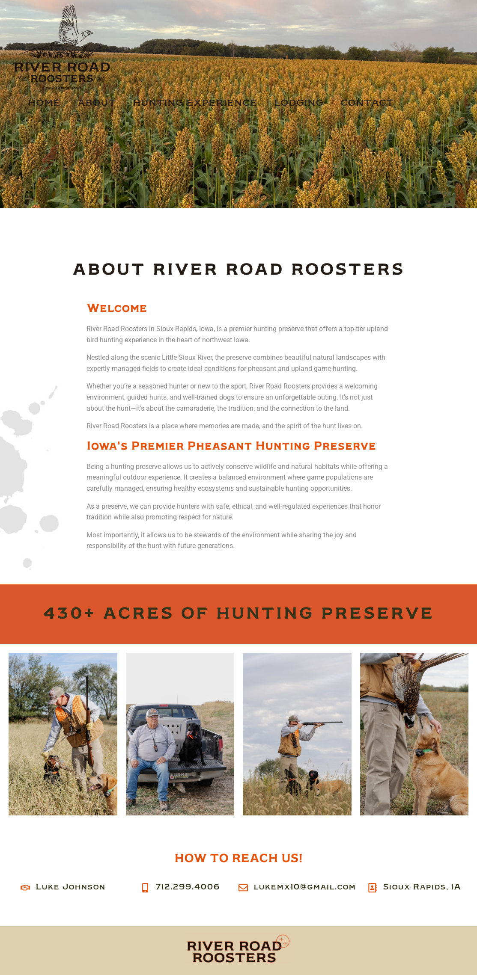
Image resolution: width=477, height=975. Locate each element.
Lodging (298, 103)
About (97, 103)
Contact (367, 103)
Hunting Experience (195, 103)
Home (44, 103)
